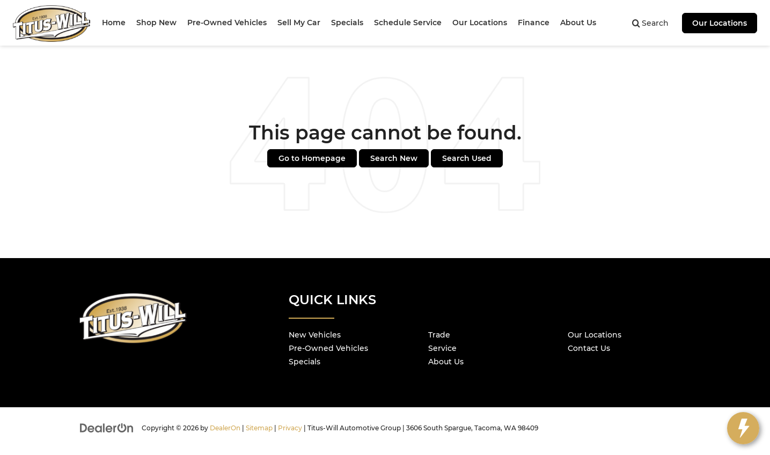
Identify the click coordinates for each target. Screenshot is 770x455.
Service (442, 348)
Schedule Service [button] (408, 22)
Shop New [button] (156, 22)
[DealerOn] (106, 427)
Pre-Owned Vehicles (328, 348)
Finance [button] (533, 22)
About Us (446, 361)
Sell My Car (298, 22)
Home (114, 22)
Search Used (467, 158)
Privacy (290, 428)
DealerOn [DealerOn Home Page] (225, 428)
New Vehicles (315, 335)
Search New (393, 158)
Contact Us (589, 348)
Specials (304, 361)
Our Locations (719, 23)
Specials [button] (347, 22)
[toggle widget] (743, 428)
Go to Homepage (312, 158)
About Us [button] (578, 22)
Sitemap (259, 428)
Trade (439, 335)
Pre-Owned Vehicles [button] (227, 22)
